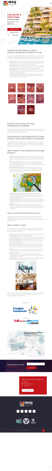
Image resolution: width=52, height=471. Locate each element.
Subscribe (31, 367)
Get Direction (27, 390)
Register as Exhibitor (14, 29)
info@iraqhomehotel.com (28, 383)
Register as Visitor (14, 32)
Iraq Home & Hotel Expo (12, 430)
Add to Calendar (13, 35)
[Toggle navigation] (51, 3)
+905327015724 (27, 385)
